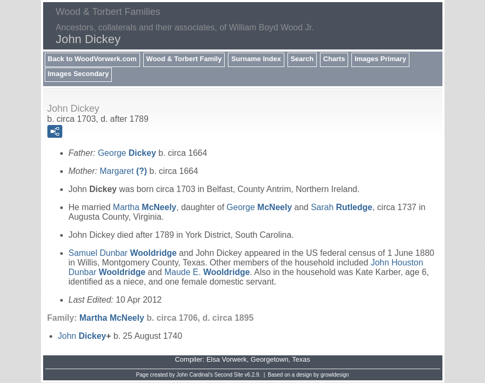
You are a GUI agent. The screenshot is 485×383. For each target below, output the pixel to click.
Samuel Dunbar (123, 252)
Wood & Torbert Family (184, 59)
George (127, 152)
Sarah (342, 207)
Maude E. (207, 272)
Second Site (229, 375)
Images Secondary (78, 74)
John (82, 335)
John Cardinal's (194, 375)
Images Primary (380, 59)
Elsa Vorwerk (227, 359)
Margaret (123, 171)
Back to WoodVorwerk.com (92, 59)
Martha (144, 207)
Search (302, 59)
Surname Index (256, 59)
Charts (334, 59)
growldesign (334, 375)
